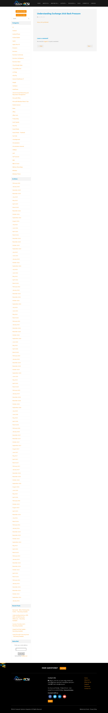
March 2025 (16, 207)
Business (15, 51)
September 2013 (17, 542)
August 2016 (16, 487)
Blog (79, 3)
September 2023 (17, 249)
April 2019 (15, 383)
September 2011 (17, 597)
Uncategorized (16, 139)
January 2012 (16, 583)
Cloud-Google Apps (17, 65)
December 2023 (17, 238)
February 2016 (16, 500)
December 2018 (17, 397)
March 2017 (16, 463)
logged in (46, 41)
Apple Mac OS (16, 44)
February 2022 (16, 287)
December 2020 (17, 328)
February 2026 (16, 183)
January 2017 (16, 469)
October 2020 (16, 335)
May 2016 (15, 494)
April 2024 (15, 231)
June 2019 (15, 376)
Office (14, 112)
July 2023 (15, 252)
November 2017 (17, 438)
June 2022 (15, 273)
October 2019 (16, 369)
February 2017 (16, 466)
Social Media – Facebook (19, 132)
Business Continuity (18, 55)
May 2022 (15, 276)
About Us (46, 3)
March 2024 (16, 235)
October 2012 (16, 570)
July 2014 (15, 518)
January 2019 (16, 394)
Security (15, 125)
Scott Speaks (16, 122)
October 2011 (16, 594)
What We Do (54, 3)
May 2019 (15, 380)
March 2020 (16, 352)
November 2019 (17, 366)
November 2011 (17, 590)
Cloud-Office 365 (17, 68)
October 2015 (16, 504)
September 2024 (17, 217)
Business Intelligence (18, 58)
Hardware (15, 86)
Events (50, 701)
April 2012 (15, 573)
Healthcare (15, 89)
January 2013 (16, 559)
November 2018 (17, 400)
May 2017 (15, 456)
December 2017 (17, 435)
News (14, 108)
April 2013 (15, 549)
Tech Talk (15, 136)
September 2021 (17, 304)
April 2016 (15, 497)
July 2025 (15, 197)
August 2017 (16, 449)
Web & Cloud (16, 163)
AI (13, 27)
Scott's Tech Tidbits (21, 15)
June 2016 (15, 490)
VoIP (14, 153)
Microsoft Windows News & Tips (21, 101)
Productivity (16, 119)
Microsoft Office (17, 98)
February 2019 (16, 390)
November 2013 (17, 535)
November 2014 (17, 514)
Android (14, 30)
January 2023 (16, 259)
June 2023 (15, 255)
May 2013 (15, 545)
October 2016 (16, 480)
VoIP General (16, 156)
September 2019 (17, 373)
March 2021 (16, 318)
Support (63, 3)
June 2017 (15, 452)
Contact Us (86, 3)
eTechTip (15, 75)
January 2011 (16, 601)
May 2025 (15, 200)
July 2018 (15, 411)
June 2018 (15, 414)
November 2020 (17, 331)
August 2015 (16, 507)
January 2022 (16, 290)
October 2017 (16, 442)
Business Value (16, 61)
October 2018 (16, 404)
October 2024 (16, 214)
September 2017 (17, 445)
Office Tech (15, 115)
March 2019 (16, 387)
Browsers (15, 48)
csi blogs (15, 72)
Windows (15, 170)
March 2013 (16, 552)
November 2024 (17, 211)
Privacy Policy (93, 709)
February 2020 (16, 356)
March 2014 (16, 521)
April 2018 (15, 421)
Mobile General (16, 105)
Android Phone (16, 34)
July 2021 (15, 307)
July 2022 (15, 269)
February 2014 (16, 525)
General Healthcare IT (18, 79)
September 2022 (17, 266)
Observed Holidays (68, 690)
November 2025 (17, 193)
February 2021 (16, 321)
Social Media (16, 129)
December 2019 (17, 362)
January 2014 (16, 528)
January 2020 (16, 359)
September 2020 (17, 338)
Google (14, 82)
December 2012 (17, 563)
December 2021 (17, 293)
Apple (14, 41)
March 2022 (16, 283)
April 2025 (15, 204)
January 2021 (16, 324)
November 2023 (17, 242)
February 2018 (16, 428)
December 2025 (17, 190)
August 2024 (16, 221)
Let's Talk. (63, 668)
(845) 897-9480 (61, 682)
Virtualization (16, 143)
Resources (71, 3)
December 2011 (17, 587)
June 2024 (15, 228)
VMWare (15, 150)
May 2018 (15, 418)
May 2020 (15, 345)
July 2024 (15, 224)
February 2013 (16, 556)
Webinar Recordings (21, 11)
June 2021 (15, 311)
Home (38, 3)
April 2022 (15, 280)
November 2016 (17, 476)
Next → (90, 46)
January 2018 (16, 431)
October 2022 (16, 262)
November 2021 (17, 297)
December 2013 (17, 532)
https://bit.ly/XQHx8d (42, 22)
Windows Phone (17, 174)
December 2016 (17, 473)
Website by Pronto (84, 709)
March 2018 (16, 425)
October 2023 (16, 245)
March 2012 (16, 576)
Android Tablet (16, 37)
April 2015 (15, 511)
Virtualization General (18, 146)
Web (14, 160)
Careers (93, 3)
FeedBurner (24, 656)
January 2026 (16, 186)
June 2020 (15, 342)
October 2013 (16, 538)
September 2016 (17, 483)
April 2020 (15, 349)
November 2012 (17, 566)
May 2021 (15, 314)
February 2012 (16, 580)
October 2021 (16, 300)
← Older (40, 46)
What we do (87, 682)
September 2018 (17, 407)
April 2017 (15, 459)
